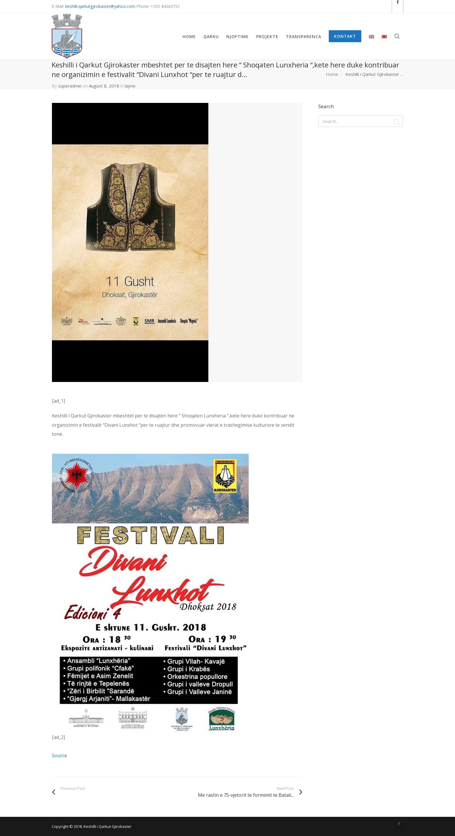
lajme (130, 86)
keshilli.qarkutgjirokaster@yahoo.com (100, 6)
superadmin (70, 86)
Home (332, 74)
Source (59, 755)
